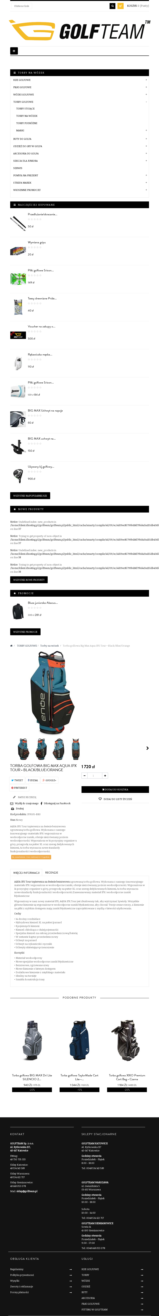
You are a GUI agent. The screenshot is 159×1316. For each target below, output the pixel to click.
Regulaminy (16, 1269)
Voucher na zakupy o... (41, 326)
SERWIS (17, 168)
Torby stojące (25, 108)
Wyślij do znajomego (27, 803)
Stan (12, 820)
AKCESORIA (88, 1298)
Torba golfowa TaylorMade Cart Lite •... (79, 1077)
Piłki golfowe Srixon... (41, 270)
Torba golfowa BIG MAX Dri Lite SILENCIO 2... (32, 1077)
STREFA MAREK (22, 182)
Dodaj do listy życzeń (117, 799)
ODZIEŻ (86, 1286)
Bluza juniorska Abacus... (43, 603)
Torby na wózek (26, 116)
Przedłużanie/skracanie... (42, 214)
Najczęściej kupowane (36, 204)
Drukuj (20, 808)
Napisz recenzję (26, 797)
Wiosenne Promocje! (27, 190)
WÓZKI (86, 1280)
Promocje (26, 593)
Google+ (49, 780)
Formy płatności (19, 1292)
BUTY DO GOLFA (22, 139)
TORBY (85, 1275)
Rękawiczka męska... (40, 354)
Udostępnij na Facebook (57, 803)
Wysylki (14, 1280)
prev (74, 1037)
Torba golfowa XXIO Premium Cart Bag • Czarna (127, 1077)
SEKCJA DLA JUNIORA (25, 160)
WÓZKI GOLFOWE (23, 94)
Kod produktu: (18, 814)
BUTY (84, 1292)
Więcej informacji (26, 873)
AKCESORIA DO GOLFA (26, 153)
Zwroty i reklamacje (21, 1286)
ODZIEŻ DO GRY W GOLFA (27, 146)
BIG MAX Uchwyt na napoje (45, 410)
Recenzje (51, 873)
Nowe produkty (31, 509)
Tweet (17, 780)
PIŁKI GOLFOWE (22, 87)
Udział (33, 780)
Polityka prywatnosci (22, 1275)
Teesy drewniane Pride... (42, 298)
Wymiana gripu (37, 242)
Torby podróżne (26, 123)
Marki (20, 130)
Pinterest (19, 787)
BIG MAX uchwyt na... (42, 439)
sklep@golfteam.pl (27, 1191)
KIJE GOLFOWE (22, 80)
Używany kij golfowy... (41, 467)
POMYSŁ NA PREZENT (25, 175)
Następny (147, 748)
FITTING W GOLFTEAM (94, 1309)
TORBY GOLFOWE (23, 102)
